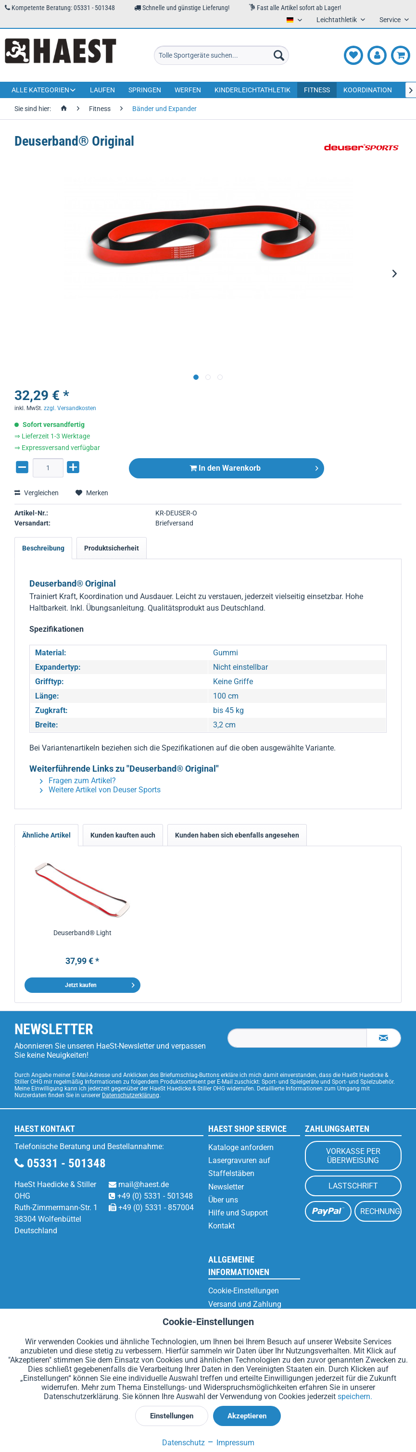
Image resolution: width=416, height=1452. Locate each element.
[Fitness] (317, 90)
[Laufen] (102, 90)
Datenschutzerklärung (130, 1095)
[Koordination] (368, 90)
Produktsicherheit (111, 548)
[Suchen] (279, 55)
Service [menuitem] (390, 20)
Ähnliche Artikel (46, 835)
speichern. (355, 1396)
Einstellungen (171, 1416)
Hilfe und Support (238, 1212)
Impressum (230, 1442)
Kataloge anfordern (241, 1147)
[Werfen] (188, 90)
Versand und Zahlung (244, 1304)
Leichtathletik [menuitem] (337, 20)
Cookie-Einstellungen (243, 1290)
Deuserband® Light (82, 933)
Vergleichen (36, 493)
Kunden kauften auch (122, 835)
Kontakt (221, 1225)
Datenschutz (183, 1442)
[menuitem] (221, 55)
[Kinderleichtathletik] (252, 90)
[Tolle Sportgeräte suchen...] (221, 55)
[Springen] (145, 90)
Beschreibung (43, 548)
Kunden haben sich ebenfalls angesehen (237, 835)
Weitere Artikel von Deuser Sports (100, 789)
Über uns (223, 1199)
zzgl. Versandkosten (70, 408)
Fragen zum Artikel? (78, 780)
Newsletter (226, 1186)
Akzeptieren (246, 1416)
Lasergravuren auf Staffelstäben (239, 1167)
